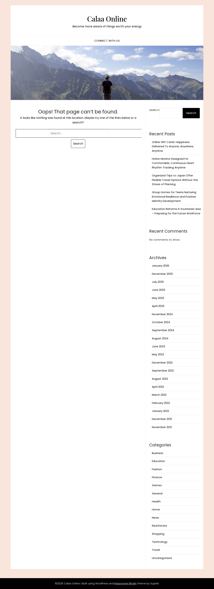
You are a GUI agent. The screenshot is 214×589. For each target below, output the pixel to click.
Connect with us (107, 41)
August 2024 (160, 338)
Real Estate (159, 525)
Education (158, 461)
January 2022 (160, 411)
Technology (159, 542)
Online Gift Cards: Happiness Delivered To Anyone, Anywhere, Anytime (173, 146)
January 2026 (160, 265)
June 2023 (158, 346)
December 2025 (162, 274)
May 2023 (158, 354)
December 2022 (162, 362)
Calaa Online (107, 18)
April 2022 (158, 387)
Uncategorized (162, 558)
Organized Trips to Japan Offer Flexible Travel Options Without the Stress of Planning (175, 180)
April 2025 (158, 306)
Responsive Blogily (125, 583)
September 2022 (163, 370)
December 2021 (162, 419)
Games (157, 485)
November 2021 (162, 427)
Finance (157, 477)
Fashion (157, 469)
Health (156, 501)
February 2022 (161, 403)
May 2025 (158, 298)
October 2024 (161, 322)
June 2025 (158, 290)
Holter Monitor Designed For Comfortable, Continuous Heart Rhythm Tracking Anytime (173, 163)
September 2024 (163, 330)
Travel (156, 550)
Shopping (158, 534)
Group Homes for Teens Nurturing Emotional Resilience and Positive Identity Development (174, 196)
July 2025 (158, 282)
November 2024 (162, 314)
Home (156, 509)
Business (157, 453)
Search (154, 110)
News (155, 517)
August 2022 (160, 379)
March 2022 (159, 395)
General (157, 493)
